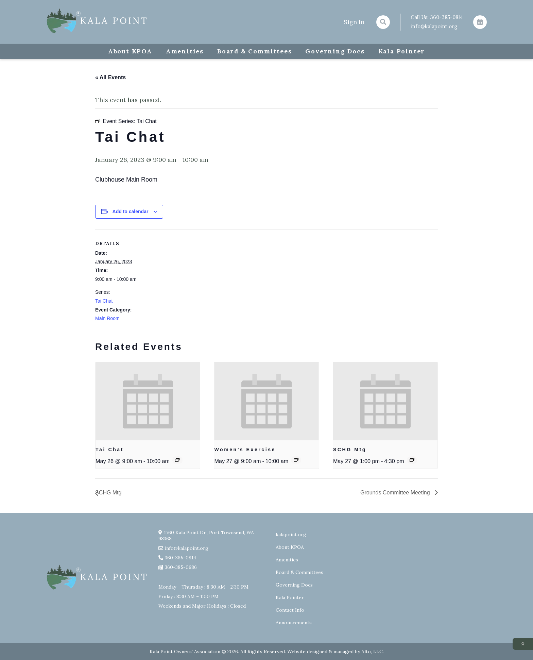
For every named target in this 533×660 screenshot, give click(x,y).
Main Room (107, 318)
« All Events (110, 77)
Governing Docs (334, 51)
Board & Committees (254, 51)
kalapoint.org (291, 534)
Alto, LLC (372, 651)
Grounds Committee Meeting (395, 492)
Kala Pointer (401, 51)
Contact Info (290, 610)
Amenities (185, 51)
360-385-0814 (446, 17)
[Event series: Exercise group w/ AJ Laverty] (296, 460)
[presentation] (148, 401)
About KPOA (130, 51)
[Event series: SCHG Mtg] (412, 460)
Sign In (354, 22)
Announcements (294, 623)
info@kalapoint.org (434, 26)
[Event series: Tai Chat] (177, 460)
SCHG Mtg (349, 449)
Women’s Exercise (245, 449)
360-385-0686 (181, 567)
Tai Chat (104, 301)
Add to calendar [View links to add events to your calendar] (131, 211)
